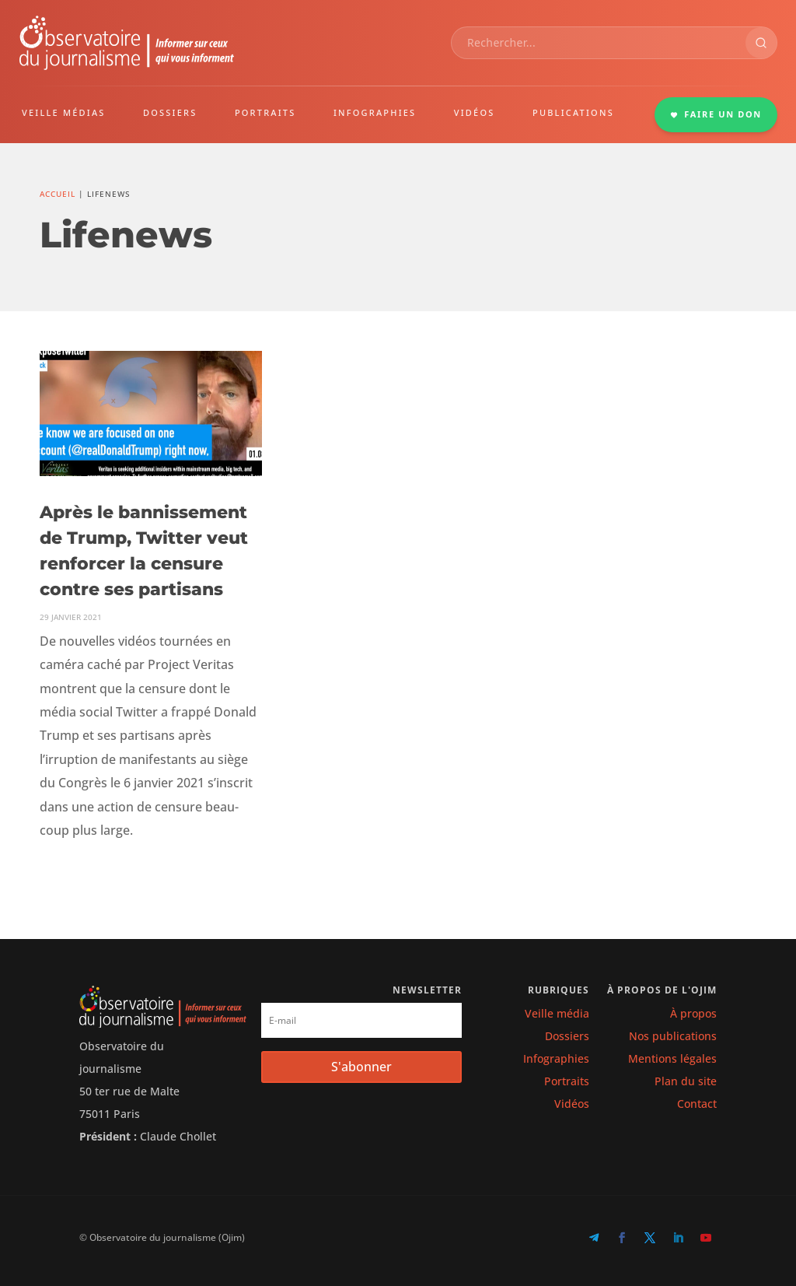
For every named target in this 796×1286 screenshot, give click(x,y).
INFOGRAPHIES (374, 112)
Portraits (566, 1081)
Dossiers (567, 1035)
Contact (697, 1103)
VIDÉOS (474, 112)
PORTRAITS (265, 112)
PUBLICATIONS (573, 112)
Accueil (57, 193)
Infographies (556, 1058)
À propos (693, 1013)
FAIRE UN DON (716, 114)
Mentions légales (672, 1058)
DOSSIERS (170, 112)
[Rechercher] (761, 42)
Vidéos (571, 1103)
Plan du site (686, 1081)
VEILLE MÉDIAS (64, 112)
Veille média (557, 1013)
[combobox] (598, 42)
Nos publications (673, 1035)
